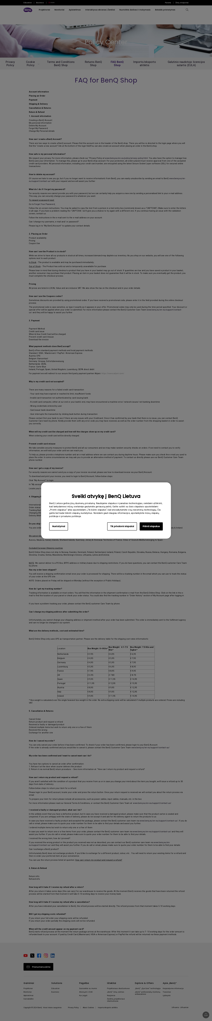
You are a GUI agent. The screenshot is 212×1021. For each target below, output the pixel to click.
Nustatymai (58, 526)
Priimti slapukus (151, 526)
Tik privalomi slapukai (122, 526)
